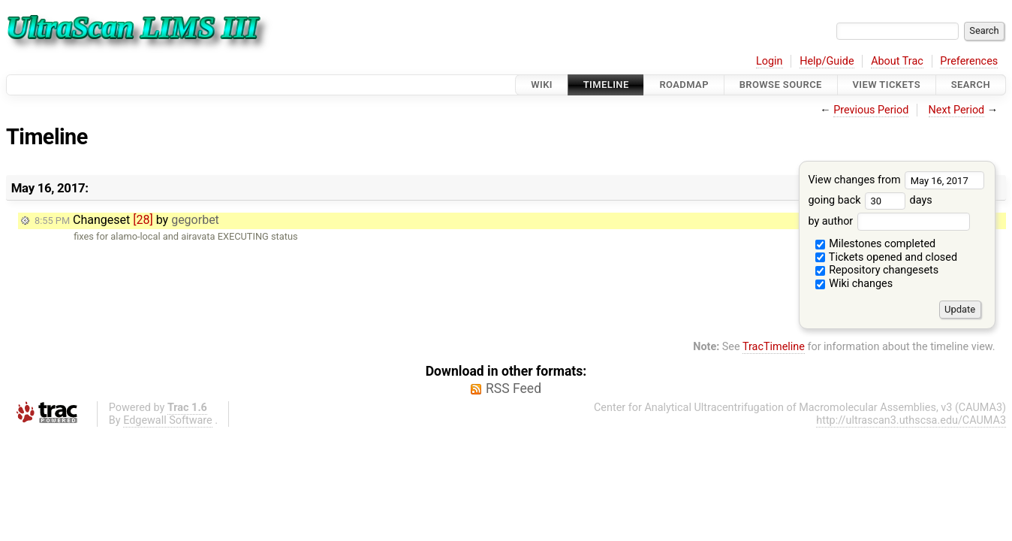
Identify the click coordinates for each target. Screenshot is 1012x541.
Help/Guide (827, 61)
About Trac (897, 61)
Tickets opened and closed (886, 257)
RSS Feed (513, 388)
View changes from (896, 180)
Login (769, 61)
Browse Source (780, 84)
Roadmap (684, 84)
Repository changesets (877, 270)
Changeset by (127, 220)
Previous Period (870, 110)
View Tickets (886, 84)
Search (970, 84)
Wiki (542, 84)
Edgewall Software (167, 420)
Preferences (969, 61)
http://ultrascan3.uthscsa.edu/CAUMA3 (911, 420)
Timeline (606, 84)
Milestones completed (875, 243)
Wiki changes (854, 283)
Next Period (957, 110)
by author (888, 221)
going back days (870, 200)
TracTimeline (773, 346)
